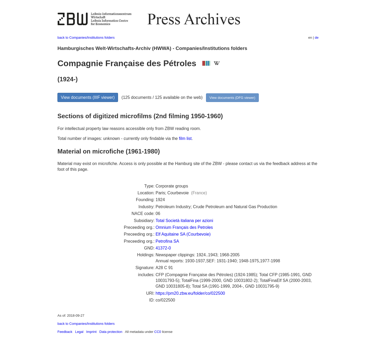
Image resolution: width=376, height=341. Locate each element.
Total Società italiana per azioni (184, 220)
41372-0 (163, 248)
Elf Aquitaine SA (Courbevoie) (183, 234)
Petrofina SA (167, 241)
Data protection (110, 332)
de (317, 37)
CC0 (157, 332)
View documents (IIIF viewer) (88, 97)
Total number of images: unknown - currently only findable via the (118, 138)
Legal (79, 332)
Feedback (64, 332)
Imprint (91, 332)
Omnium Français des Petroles (184, 227)
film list (185, 138)
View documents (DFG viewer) (232, 98)
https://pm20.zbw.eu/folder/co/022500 (190, 293)
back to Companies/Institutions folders (86, 37)
